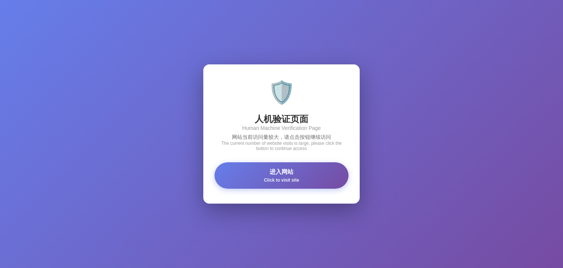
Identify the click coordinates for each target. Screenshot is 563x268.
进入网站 (281, 176)
